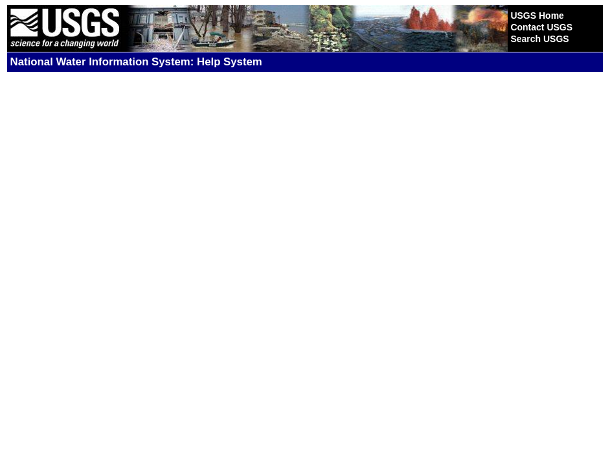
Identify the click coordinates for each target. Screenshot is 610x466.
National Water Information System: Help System (136, 62)
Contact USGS (541, 27)
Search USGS (539, 39)
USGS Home (536, 15)
